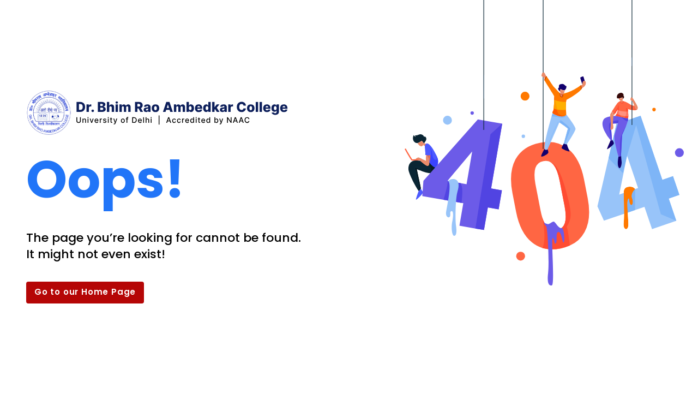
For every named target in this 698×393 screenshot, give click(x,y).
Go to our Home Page (85, 291)
